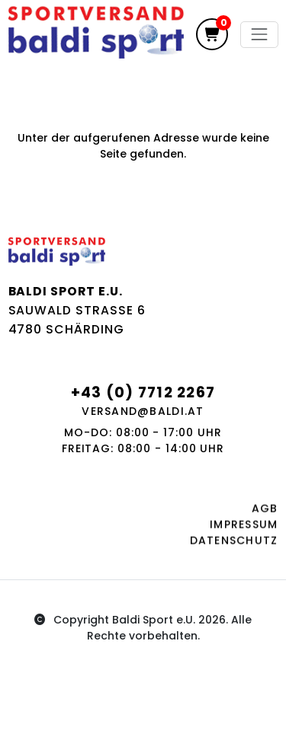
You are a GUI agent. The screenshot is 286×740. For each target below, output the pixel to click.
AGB (265, 511)
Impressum (244, 527)
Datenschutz (234, 543)
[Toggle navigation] (259, 34)
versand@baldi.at (143, 411)
